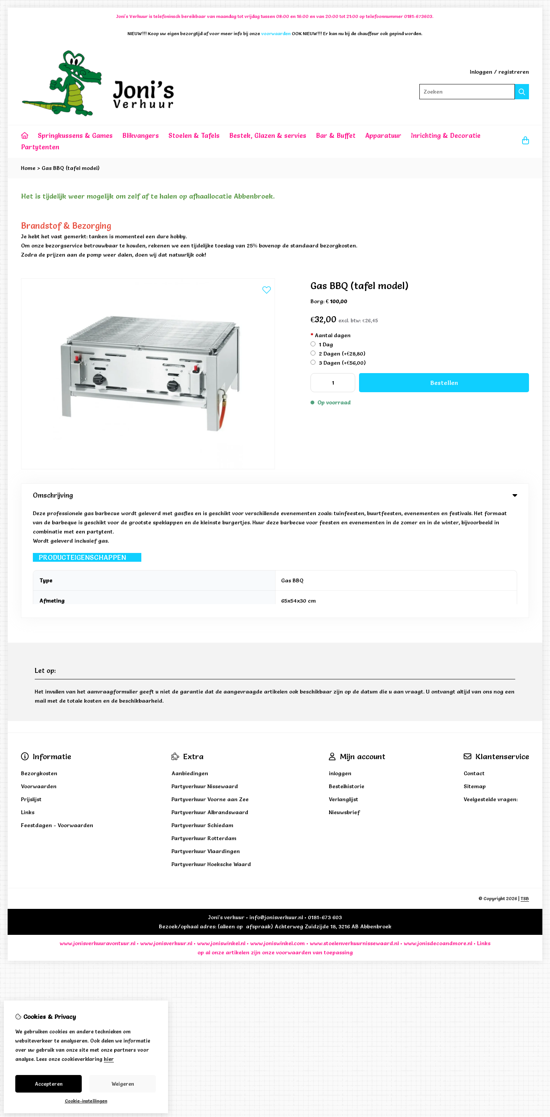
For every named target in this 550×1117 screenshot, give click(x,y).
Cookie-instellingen (86, 1101)
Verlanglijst (343, 688)
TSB (525, 787)
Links (483, 832)
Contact (474, 662)
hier (109, 1059)
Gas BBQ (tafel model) (71, 168)
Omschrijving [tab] (275, 495)
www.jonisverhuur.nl (165, 832)
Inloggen (481, 71)
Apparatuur (383, 135)
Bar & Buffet (336, 135)
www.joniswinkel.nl (221, 832)
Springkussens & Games (75, 135)
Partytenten (40, 147)
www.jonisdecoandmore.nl (438, 832)
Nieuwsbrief (344, 701)
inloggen (340, 662)
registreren (513, 71)
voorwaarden (293, 841)
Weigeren (123, 1084)
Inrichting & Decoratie (445, 135)
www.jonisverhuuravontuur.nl (97, 832)
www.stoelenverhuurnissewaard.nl (354, 832)
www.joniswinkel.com (277, 832)
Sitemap (475, 675)
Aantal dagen (331, 335)
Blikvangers (140, 135)
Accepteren (49, 1084)
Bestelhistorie (346, 675)
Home (28, 168)
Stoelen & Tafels (194, 135)
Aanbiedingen (189, 662)
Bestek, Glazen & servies (267, 135)
